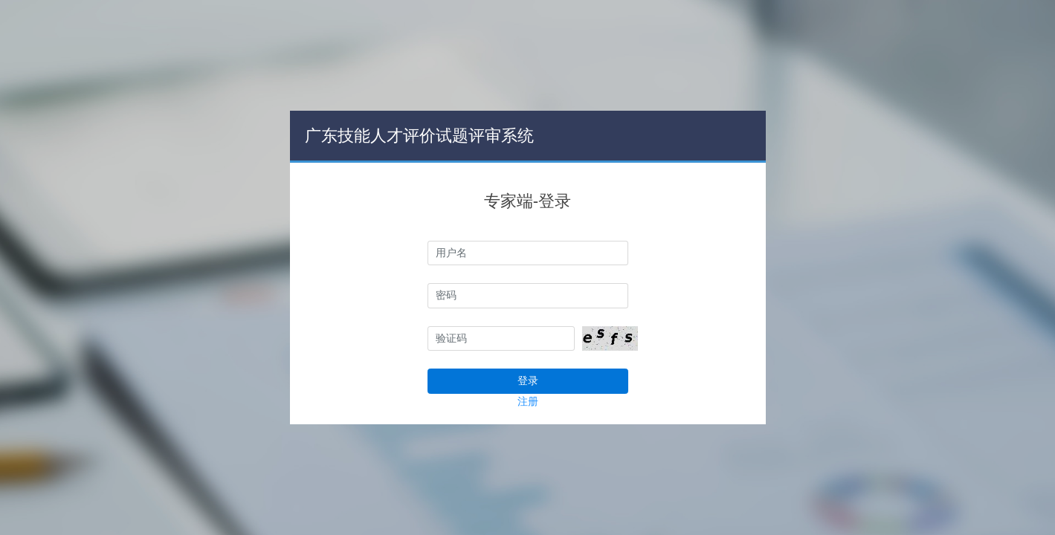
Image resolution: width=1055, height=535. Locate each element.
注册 (527, 401)
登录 (527, 380)
